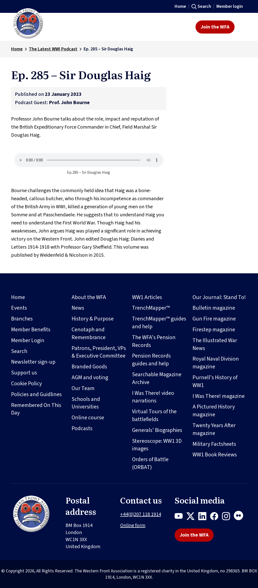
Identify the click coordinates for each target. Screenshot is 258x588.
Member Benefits (30, 330)
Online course (88, 418)
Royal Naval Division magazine (215, 363)
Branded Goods (89, 367)
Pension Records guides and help (151, 360)
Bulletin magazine (213, 308)
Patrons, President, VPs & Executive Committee (99, 352)
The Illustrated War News (214, 344)
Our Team (83, 388)
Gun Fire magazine (214, 319)
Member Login (27, 340)
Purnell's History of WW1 (214, 381)
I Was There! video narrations (153, 397)
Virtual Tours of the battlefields (154, 415)
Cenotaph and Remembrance (89, 333)
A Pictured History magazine (213, 411)
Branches (22, 319)
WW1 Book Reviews (214, 455)
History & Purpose (93, 319)
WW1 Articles (147, 297)
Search (204, 6)
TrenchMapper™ (151, 308)
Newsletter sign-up (33, 362)
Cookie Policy (26, 383)
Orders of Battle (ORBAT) (150, 463)
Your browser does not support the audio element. (88, 160)
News (78, 308)
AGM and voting (90, 377)
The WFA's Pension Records (154, 341)
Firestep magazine (213, 330)
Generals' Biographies (157, 430)
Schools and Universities (86, 403)
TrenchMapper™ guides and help (159, 323)
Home (180, 6)
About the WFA (89, 297)
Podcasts (82, 428)
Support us (24, 373)
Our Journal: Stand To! (219, 297)
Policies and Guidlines (36, 394)
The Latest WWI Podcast (53, 49)
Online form (132, 525)
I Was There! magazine (218, 396)
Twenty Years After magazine (214, 429)
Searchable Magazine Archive (156, 378)
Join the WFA (215, 27)
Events (19, 308)
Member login (229, 6)
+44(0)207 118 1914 (140, 514)
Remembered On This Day (36, 409)
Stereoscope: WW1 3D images (157, 445)
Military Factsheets (214, 444)
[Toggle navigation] (242, 27)
